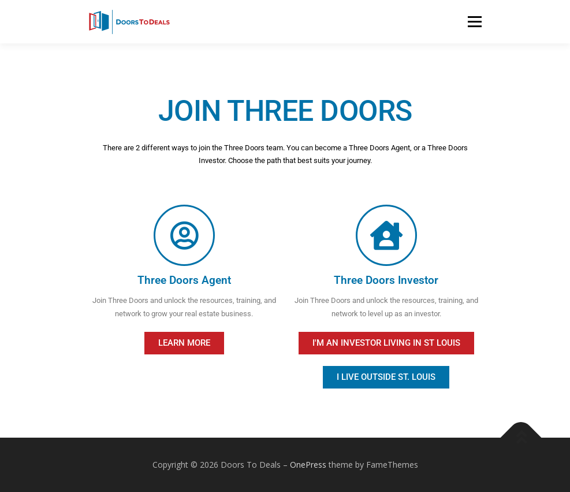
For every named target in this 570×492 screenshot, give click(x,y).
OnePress (308, 464)
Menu (474, 21)
